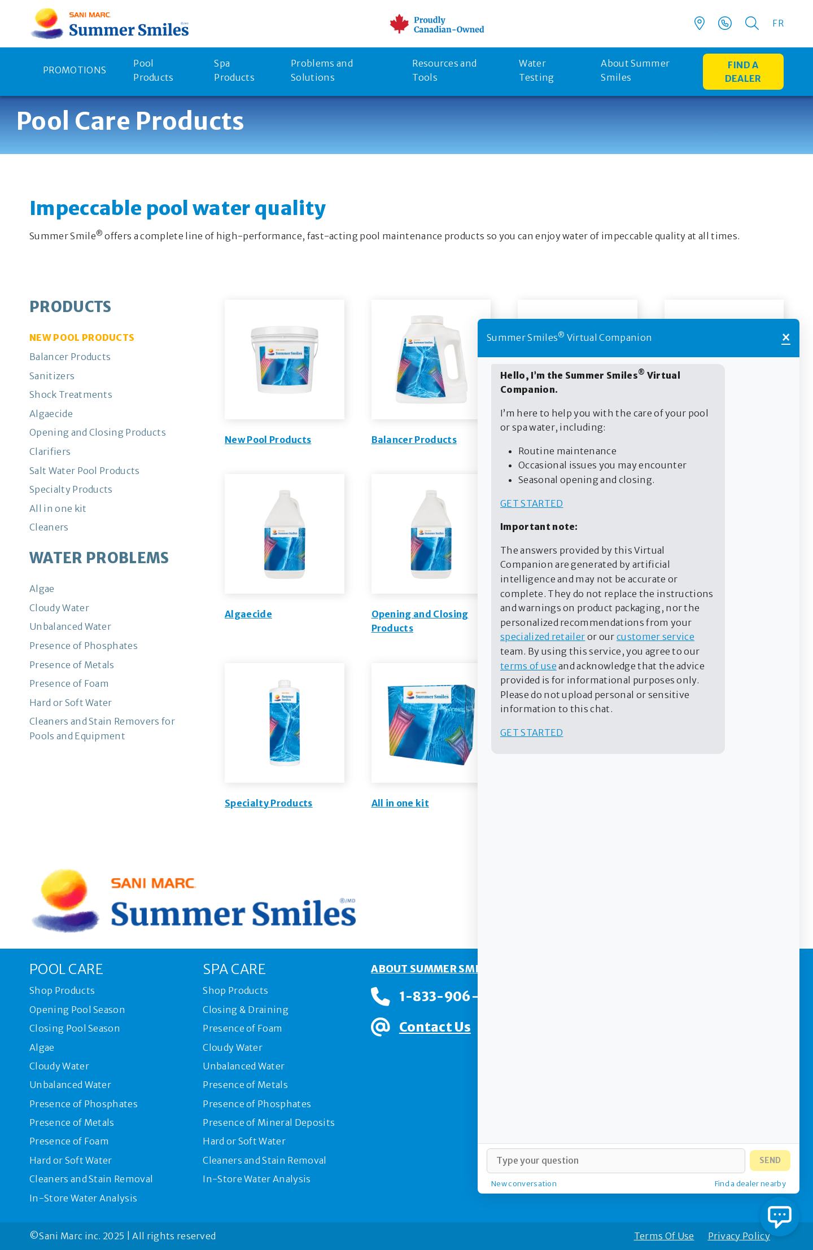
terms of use (528, 666)
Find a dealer (743, 71)
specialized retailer (542, 636)
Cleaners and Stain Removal (91, 1179)
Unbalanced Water (70, 1084)
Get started (531, 503)
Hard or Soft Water (70, 1160)
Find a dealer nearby (750, 1183)
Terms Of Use (664, 1236)
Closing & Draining (246, 1009)
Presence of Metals (72, 1122)
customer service (655, 636)
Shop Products (62, 990)
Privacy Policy (739, 1236)
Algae (42, 1047)
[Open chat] (779, 1216)
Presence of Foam (69, 1141)
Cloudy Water (59, 1066)
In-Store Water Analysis (83, 1198)
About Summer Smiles (635, 71)
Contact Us (435, 1027)
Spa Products (234, 71)
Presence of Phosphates (83, 1103)
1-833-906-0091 (455, 997)
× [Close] (785, 338)
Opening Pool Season (77, 1009)
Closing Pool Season (74, 1028)
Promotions (74, 70)
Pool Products (153, 71)
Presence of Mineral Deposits (269, 1122)
